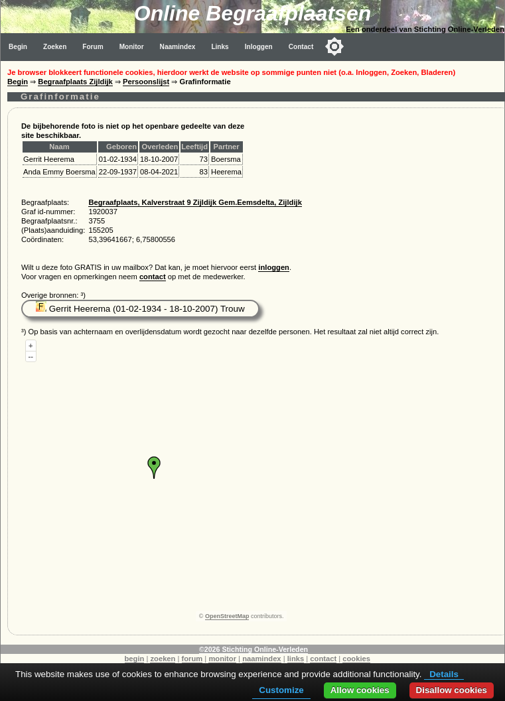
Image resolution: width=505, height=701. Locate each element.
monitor (222, 659)
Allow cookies (360, 690)
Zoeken (54, 46)
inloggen (273, 267)
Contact (301, 46)
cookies (356, 659)
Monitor (131, 46)
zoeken (162, 659)
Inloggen (259, 46)
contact (152, 277)
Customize (281, 690)
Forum (92, 46)
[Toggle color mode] (334, 46)
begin (135, 659)
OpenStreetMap (227, 616)
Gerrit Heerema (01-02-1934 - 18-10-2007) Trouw (140, 309)
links (296, 659)
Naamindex (178, 46)
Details (444, 674)
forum (192, 659)
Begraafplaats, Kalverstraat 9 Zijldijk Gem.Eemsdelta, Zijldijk (194, 202)
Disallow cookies (451, 690)
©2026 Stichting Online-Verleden (253, 649)
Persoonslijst (146, 82)
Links (219, 46)
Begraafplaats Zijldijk (75, 82)
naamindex (261, 659)
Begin (18, 46)
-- (31, 356)
